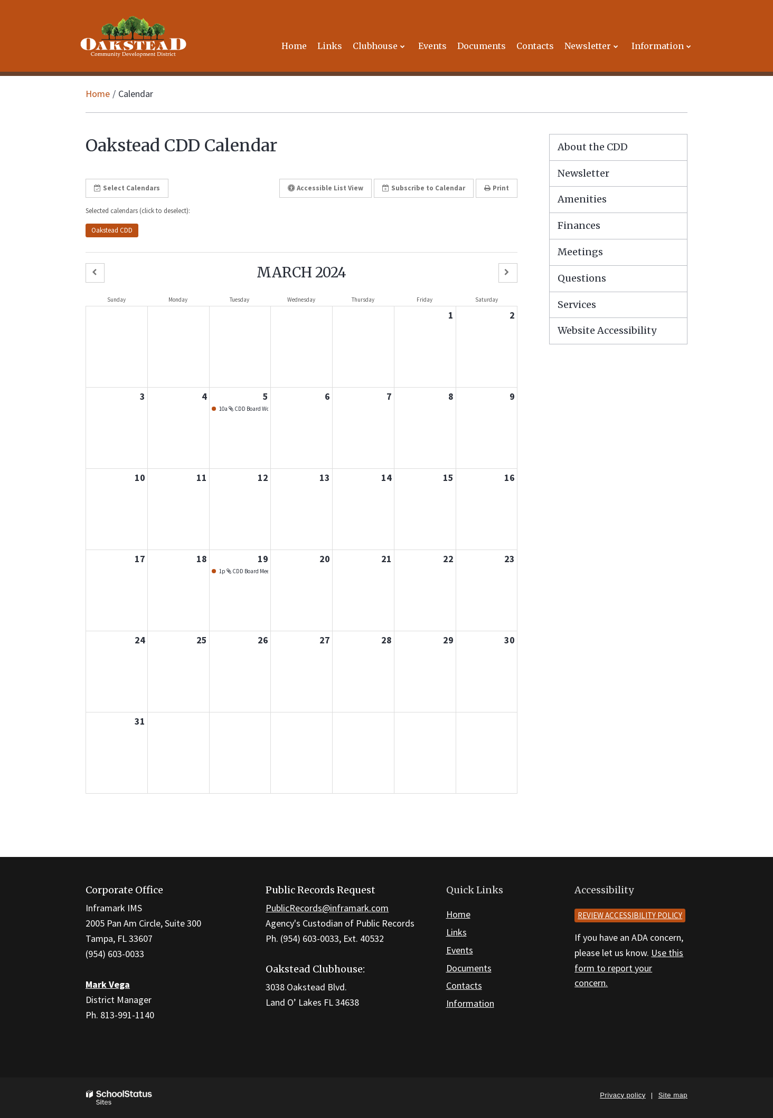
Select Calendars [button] (127, 188)
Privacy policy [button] (622, 1095)
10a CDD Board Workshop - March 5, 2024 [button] (243, 408)
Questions (582, 278)
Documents (469, 968)
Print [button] (496, 188)
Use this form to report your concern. (628, 968)
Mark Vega (108, 984)
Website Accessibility (607, 330)
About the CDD (593, 147)
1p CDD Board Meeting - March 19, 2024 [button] (243, 571)
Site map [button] (672, 1095)
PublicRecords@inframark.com (327, 908)
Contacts (464, 985)
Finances (579, 225)
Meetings (580, 252)
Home (98, 94)
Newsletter (583, 173)
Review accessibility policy (630, 915)
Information (470, 1003)
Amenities (582, 199)
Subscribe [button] (423, 188)
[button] (95, 273)
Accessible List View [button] (325, 188)
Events (459, 950)
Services (577, 304)
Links (456, 932)
